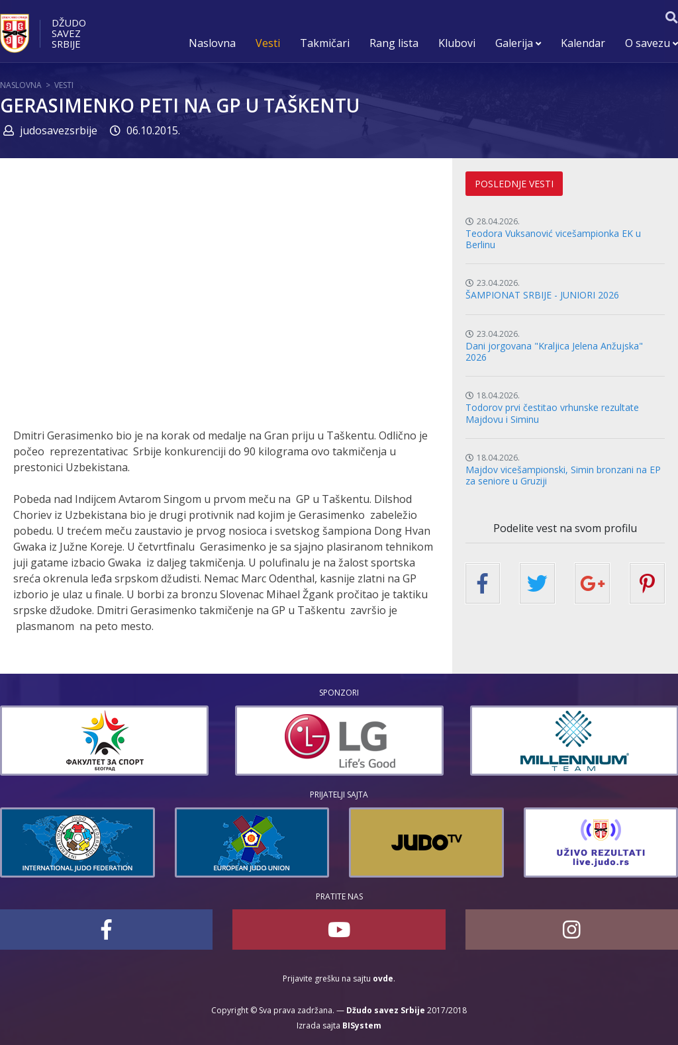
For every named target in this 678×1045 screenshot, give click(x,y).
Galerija (518, 43)
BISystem (361, 1025)
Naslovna (212, 43)
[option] (104, 740)
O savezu (651, 43)
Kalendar (583, 43)
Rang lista (393, 43)
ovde (383, 978)
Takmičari (325, 43)
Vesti (268, 43)
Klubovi (456, 43)
